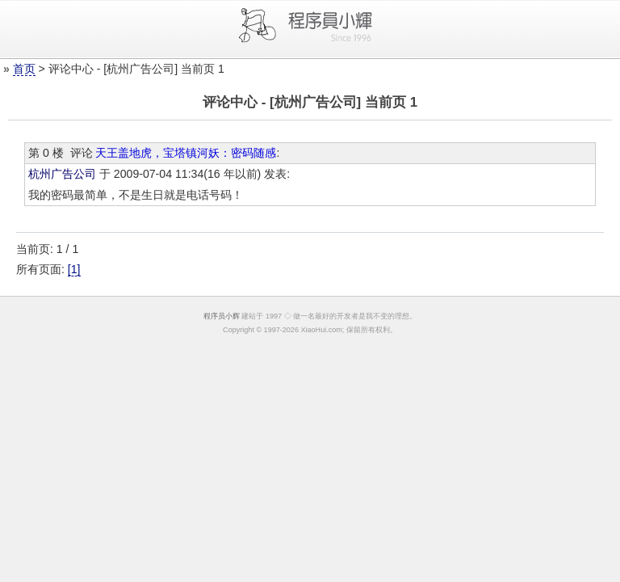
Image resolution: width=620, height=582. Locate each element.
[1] (74, 269)
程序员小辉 (221, 316)
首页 (24, 68)
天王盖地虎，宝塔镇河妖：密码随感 (185, 152)
